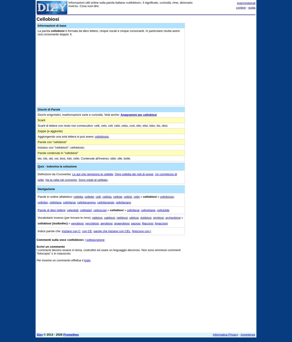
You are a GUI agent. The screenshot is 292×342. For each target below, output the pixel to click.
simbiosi (158, 217)
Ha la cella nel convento (61, 180)
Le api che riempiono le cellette (92, 174)
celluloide (163, 210)
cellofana (55, 202)
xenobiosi (77, 223)
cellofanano (123, 202)
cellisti (128, 196)
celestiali (72, 210)
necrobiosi (92, 223)
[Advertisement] (221, 85)
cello (137, 196)
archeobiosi (173, 217)
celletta (78, 196)
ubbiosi (134, 217)
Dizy (40, 334)
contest (241, 7)
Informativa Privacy (225, 334)
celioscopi (100, 210)
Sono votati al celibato (92, 180)
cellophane (148, 210)
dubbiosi (145, 217)
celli (98, 196)
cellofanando (105, 202)
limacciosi (161, 223)
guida (252, 7)
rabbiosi (97, 217)
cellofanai (69, 202)
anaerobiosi (121, 223)
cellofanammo (86, 202)
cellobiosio (102, 136)
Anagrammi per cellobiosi (138, 114)
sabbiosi (109, 217)
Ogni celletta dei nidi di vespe (134, 174)
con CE (87, 231)
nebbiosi (122, 217)
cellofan (43, 202)
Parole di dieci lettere (51, 210)
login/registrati (246, 3)
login (87, 260)
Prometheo (71, 334)
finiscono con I (141, 231)
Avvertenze (247, 334)
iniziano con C (71, 231)
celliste (117, 196)
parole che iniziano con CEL (112, 231)
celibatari (86, 210)
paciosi (135, 223)
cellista (107, 196)
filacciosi (147, 223)
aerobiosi (106, 223)
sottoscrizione (95, 240)
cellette (89, 196)
